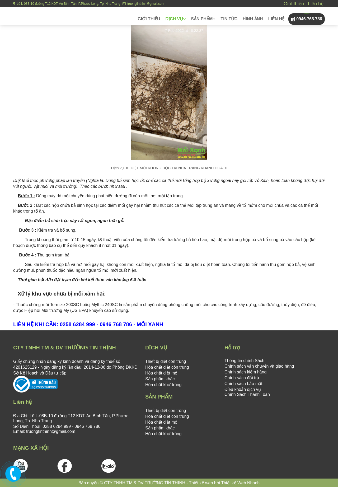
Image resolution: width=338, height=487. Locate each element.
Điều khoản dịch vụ (242, 389)
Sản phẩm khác (160, 379)
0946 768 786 (86, 426)
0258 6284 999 (57, 426)
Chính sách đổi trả (241, 378)
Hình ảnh (253, 19)
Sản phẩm (203, 19)
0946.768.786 (309, 19)
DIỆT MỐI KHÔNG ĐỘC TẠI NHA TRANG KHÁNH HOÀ (179, 168)
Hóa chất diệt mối (162, 373)
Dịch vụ (175, 19)
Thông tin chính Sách (244, 360)
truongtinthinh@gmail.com (143, 4)
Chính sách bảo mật (243, 383)
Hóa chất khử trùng (163, 384)
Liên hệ (315, 3)
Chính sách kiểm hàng (245, 372)
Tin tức (228, 19)
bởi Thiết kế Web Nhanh (236, 483)
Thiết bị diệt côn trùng (165, 361)
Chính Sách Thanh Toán (247, 394)
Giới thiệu (294, 3)
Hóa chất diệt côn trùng (167, 367)
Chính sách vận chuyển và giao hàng (259, 366)
